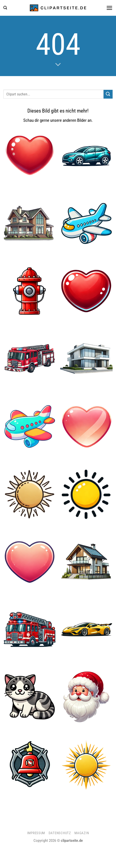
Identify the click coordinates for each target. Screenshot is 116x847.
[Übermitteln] (108, 94)
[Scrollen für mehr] (58, 64)
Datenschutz (60, 833)
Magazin (81, 833)
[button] (5, 7)
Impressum (36, 833)
